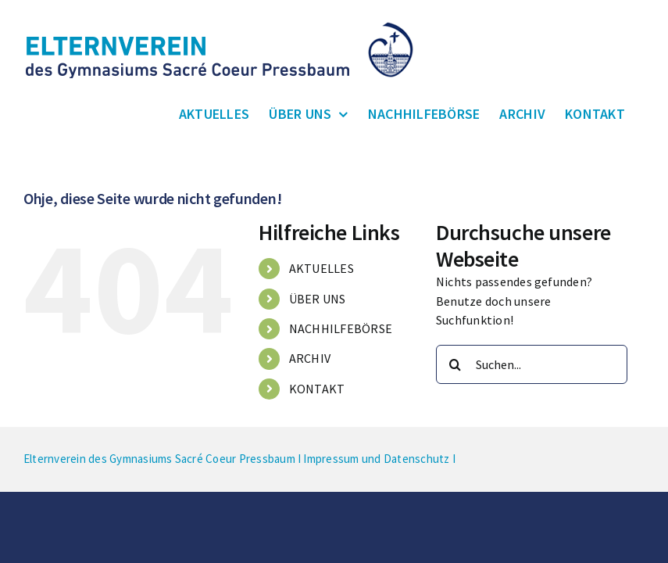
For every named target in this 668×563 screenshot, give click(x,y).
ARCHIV (309, 358)
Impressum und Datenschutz (376, 458)
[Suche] (455, 364)
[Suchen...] (531, 364)
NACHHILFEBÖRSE (340, 328)
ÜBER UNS (317, 299)
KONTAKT (317, 388)
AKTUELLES (321, 268)
